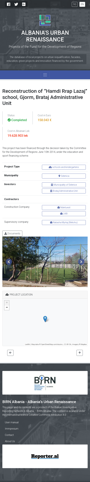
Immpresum (11, 428)
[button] (8, 262)
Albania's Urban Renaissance (45, 36)
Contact (9, 434)
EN (82, 4)
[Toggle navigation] (45, 75)
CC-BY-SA (67, 344)
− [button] (7, 307)
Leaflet (27, 344)
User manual (12, 422)
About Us (10, 441)
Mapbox (84, 344)
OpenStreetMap (47, 344)
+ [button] (7, 303)
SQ (74, 4)
